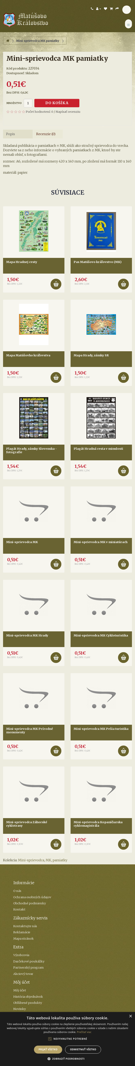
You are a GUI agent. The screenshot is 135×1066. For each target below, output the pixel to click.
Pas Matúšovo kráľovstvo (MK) (98, 262)
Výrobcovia (21, 955)
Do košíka (57, 103)
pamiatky (60, 860)
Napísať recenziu (68, 112)
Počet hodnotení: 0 (39, 112)
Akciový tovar (23, 974)
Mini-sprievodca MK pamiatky (37, 41)
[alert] (67, 1039)
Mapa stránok (23, 938)
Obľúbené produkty (27, 1003)
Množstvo (14, 103)
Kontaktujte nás (25, 926)
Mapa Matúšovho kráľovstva (28, 355)
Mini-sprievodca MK (22, 542)
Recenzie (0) (45, 134)
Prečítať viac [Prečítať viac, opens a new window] (84, 1032)
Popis (10, 134)
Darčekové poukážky (28, 961)
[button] (68, 1059)
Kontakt (19, 909)
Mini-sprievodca (31, 860)
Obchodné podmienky (29, 903)
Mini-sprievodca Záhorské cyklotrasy (26, 824)
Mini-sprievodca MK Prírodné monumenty (29, 730)
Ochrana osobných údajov (32, 897)
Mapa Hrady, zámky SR (91, 355)
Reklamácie (21, 932)
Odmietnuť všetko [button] (83, 1049)
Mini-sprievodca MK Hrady (27, 635)
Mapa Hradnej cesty (21, 262)
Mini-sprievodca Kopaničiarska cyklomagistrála (98, 824)
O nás (17, 891)
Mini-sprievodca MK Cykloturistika (101, 635)
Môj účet (19, 990)
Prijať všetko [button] (48, 1049)
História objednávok (28, 997)
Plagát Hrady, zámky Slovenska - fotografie (31, 450)
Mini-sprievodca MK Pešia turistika (101, 729)
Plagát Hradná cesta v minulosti (98, 449)
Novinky (19, 1009)
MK (48, 860)
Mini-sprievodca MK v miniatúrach (100, 542)
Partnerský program (28, 967)
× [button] (130, 1016)
